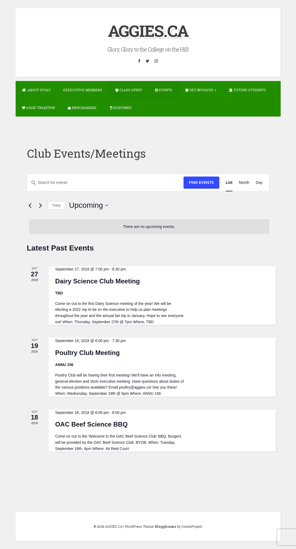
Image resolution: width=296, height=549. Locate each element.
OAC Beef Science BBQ (91, 424)
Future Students (247, 90)
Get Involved (199, 90)
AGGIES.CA (148, 30)
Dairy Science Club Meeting (97, 281)
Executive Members (83, 90)
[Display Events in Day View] (259, 182)
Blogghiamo (165, 526)
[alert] (149, 226)
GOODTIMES (120, 107)
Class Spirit (128, 90)
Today (56, 205)
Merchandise (82, 107)
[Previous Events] (30, 205)
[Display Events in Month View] (244, 182)
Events (163, 90)
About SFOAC (36, 90)
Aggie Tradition (38, 107)
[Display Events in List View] (229, 182)
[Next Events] (40, 205)
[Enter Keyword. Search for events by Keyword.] (105, 182)
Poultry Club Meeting (87, 352)
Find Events (201, 182)
